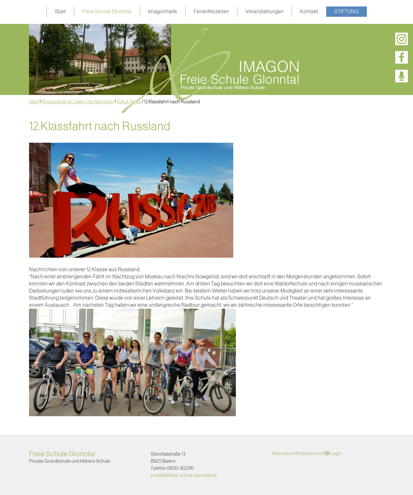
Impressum (283, 453)
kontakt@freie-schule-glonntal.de (184, 475)
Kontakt (309, 11)
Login (335, 453)
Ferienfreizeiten (211, 11)
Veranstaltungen (265, 11)
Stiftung (346, 11)
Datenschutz (310, 453)
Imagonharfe (162, 11)
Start (60, 11)
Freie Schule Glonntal (107, 11)
